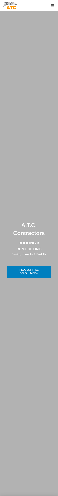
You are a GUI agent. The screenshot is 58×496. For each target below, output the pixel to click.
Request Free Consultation (29, 271)
